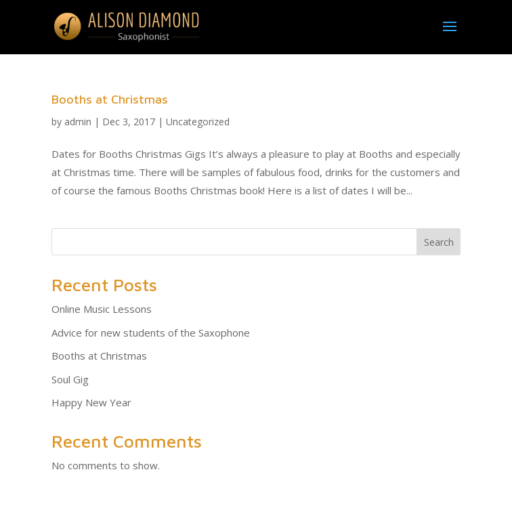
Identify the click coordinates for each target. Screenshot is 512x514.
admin (77, 121)
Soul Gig (70, 379)
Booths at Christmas (109, 99)
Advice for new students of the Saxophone (150, 332)
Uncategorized (198, 121)
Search (439, 242)
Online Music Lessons (101, 309)
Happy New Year (91, 402)
